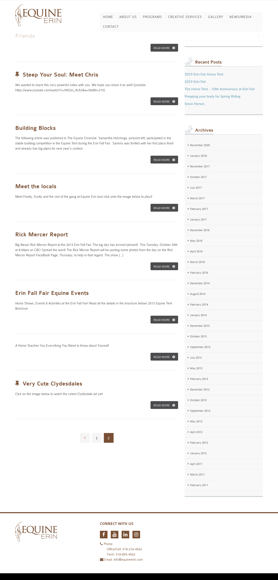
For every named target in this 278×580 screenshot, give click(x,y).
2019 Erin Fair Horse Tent (204, 74)
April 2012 (196, 432)
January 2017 (198, 219)
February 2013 (199, 379)
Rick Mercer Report (41, 234)
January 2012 (198, 453)
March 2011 (197, 474)
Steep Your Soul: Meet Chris (60, 75)
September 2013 (200, 347)
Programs (152, 17)
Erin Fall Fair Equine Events (52, 293)
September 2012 (200, 410)
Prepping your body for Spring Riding (212, 96)
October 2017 (198, 177)
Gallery (215, 17)
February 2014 (199, 304)
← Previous (85, 438)
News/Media (240, 17)
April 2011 (196, 464)
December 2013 (200, 325)
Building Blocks (35, 128)
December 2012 (200, 389)
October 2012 (198, 400)
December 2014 (200, 283)
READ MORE (164, 48)
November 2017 (200, 166)
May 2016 (196, 240)
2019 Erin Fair (195, 81)
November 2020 (200, 145)
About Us (128, 17)
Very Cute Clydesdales (52, 384)
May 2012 (196, 421)
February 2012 (199, 442)
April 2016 (196, 251)
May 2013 (196, 368)
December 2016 (200, 230)
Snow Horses (195, 103)
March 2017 (197, 198)
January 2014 (198, 315)
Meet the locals (35, 186)
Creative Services (185, 17)
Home (108, 17)
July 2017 (196, 187)
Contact (111, 27)
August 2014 (197, 294)
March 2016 (197, 262)
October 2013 (198, 336)
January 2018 (198, 155)
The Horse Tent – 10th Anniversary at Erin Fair (220, 89)
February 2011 (199, 485)
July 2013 (196, 357)
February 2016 (199, 272)
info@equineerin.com (128, 560)
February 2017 (199, 209)
